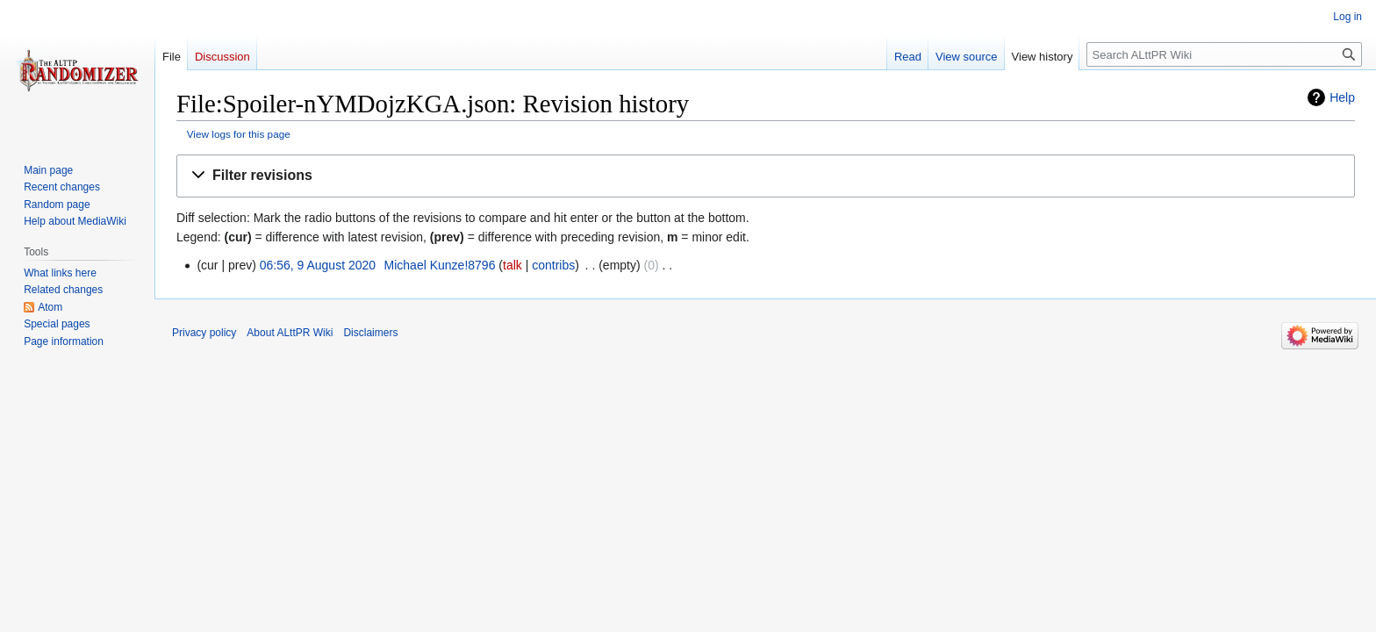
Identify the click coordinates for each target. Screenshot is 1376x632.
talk (512, 265)
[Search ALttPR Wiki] (1224, 54)
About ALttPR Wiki (290, 333)
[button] (765, 176)
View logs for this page (238, 134)
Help (1342, 97)
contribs (553, 265)
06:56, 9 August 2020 (318, 265)
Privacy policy (204, 333)
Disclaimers (370, 333)
